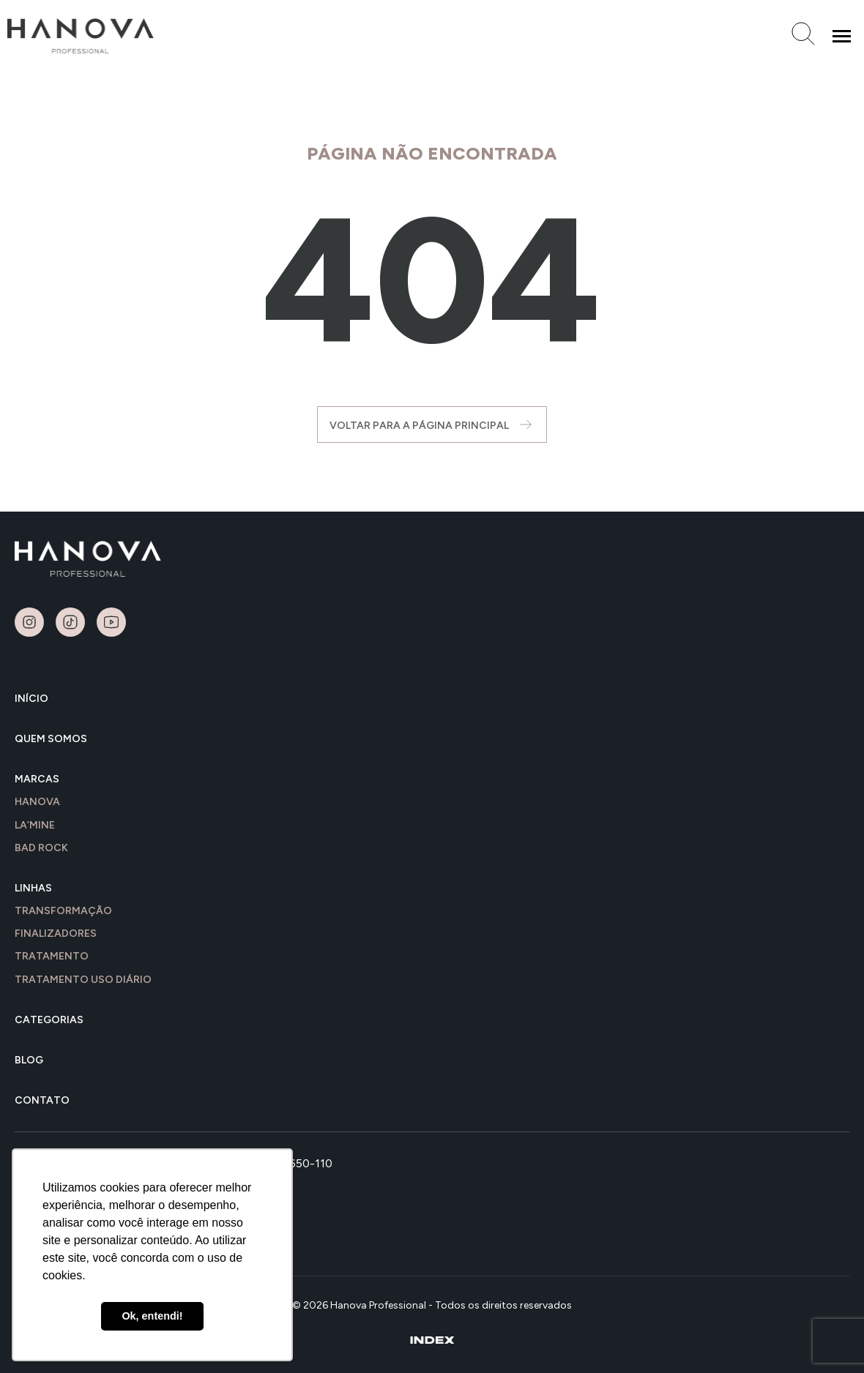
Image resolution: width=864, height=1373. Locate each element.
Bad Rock (41, 848)
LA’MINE (35, 825)
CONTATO (42, 1100)
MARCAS (37, 779)
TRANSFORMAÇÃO (63, 911)
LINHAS (33, 888)
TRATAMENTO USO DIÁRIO (83, 979)
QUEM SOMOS (51, 739)
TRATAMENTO (52, 956)
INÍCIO (31, 698)
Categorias (49, 1020)
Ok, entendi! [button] (152, 1316)
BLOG (29, 1060)
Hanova (37, 802)
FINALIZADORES (56, 933)
